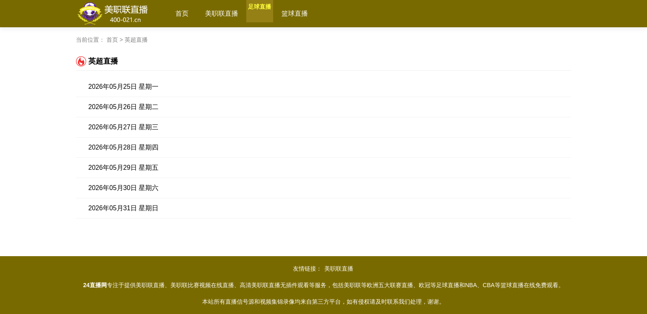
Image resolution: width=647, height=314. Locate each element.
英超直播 (136, 39)
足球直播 (268, 13)
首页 (182, 13)
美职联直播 (221, 13)
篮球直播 (311, 13)
